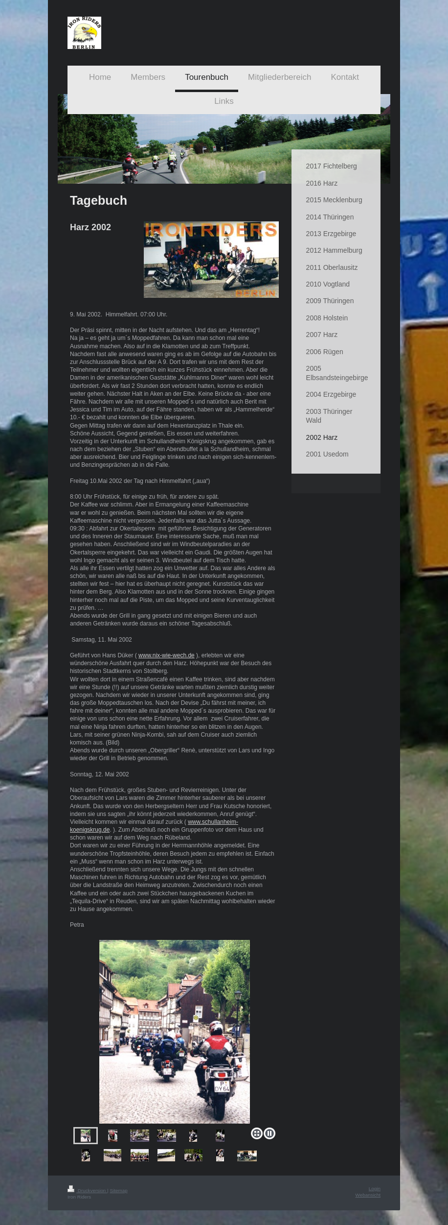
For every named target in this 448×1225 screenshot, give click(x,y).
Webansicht (368, 1195)
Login (375, 1188)
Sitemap (118, 1190)
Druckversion (87, 1190)
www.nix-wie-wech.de (166, 655)
